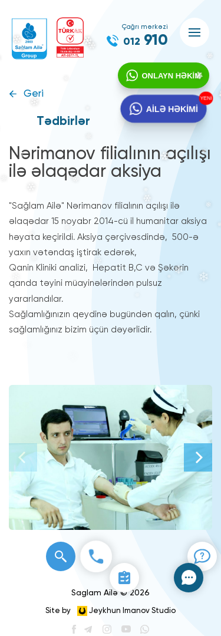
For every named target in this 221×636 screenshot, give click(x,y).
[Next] (198, 457)
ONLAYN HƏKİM (171, 75)
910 (145, 40)
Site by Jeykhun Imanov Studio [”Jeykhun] (110, 611)
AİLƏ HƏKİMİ (172, 109)
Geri (34, 94)
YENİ (205, 98)
